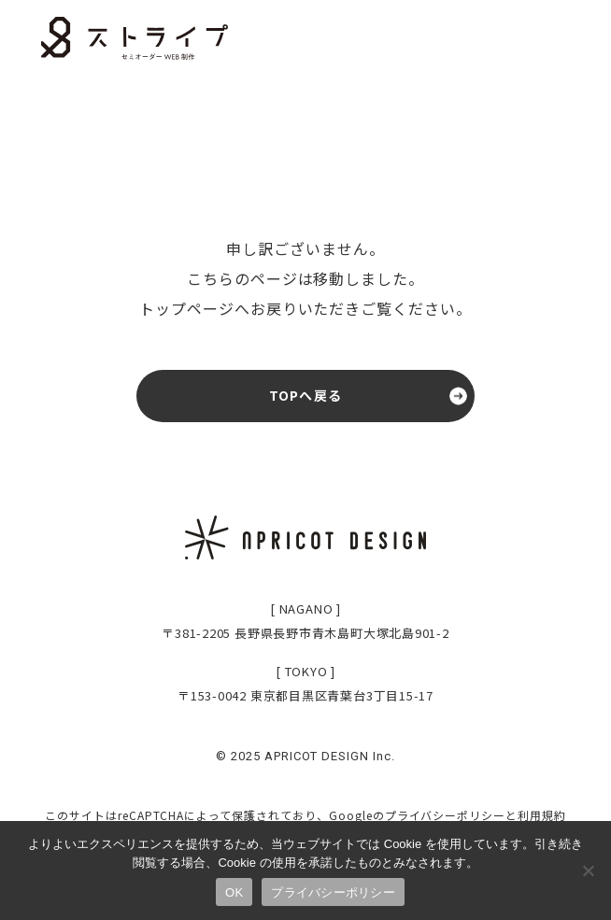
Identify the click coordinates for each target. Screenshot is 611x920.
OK (234, 892)
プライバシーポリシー (445, 815)
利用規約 (542, 815)
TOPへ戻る (305, 395)
